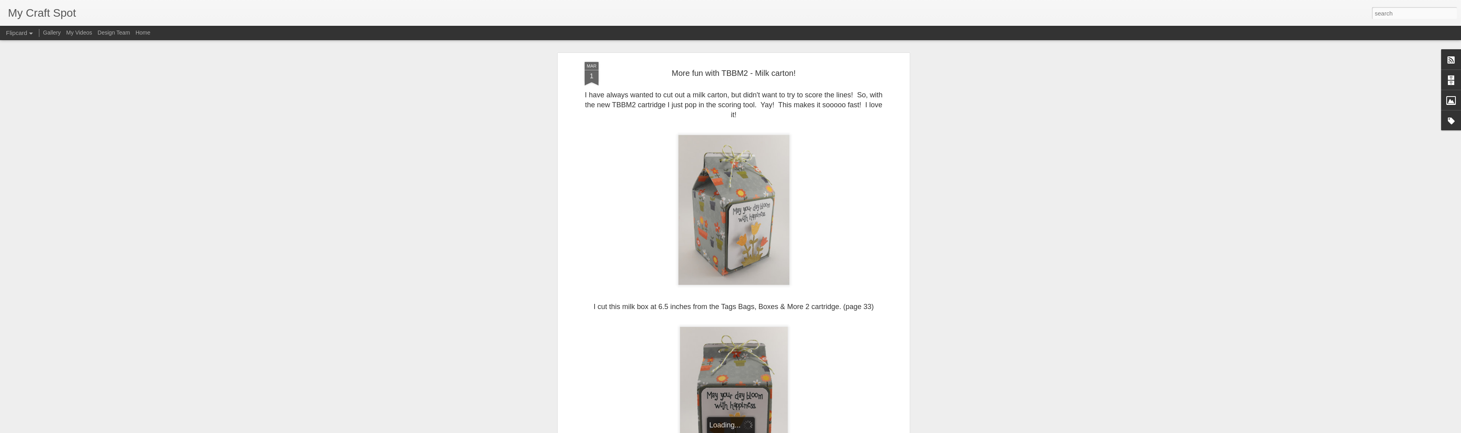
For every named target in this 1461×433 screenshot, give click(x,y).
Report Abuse (778, 428)
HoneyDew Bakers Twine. (741, 184)
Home (143, 32)
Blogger (755, 428)
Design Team (114, 32)
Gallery (51, 32)
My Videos (79, 32)
